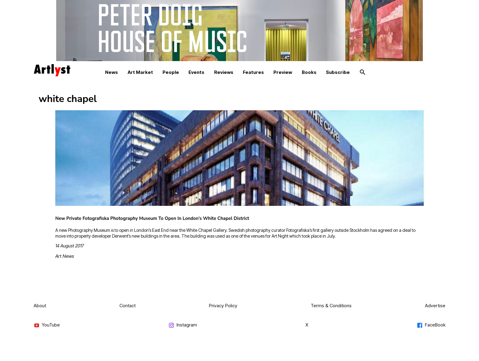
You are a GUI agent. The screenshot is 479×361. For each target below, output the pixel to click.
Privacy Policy (223, 305)
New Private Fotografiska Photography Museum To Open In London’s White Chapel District (152, 218)
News (111, 72)
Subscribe (338, 72)
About (40, 305)
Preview (282, 72)
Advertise (435, 305)
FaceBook (431, 325)
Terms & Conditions (331, 305)
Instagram (182, 325)
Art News (64, 256)
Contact (127, 305)
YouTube (47, 325)
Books (309, 72)
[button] (363, 72)
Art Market (140, 72)
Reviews (223, 72)
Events (196, 72)
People (171, 72)
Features (253, 72)
